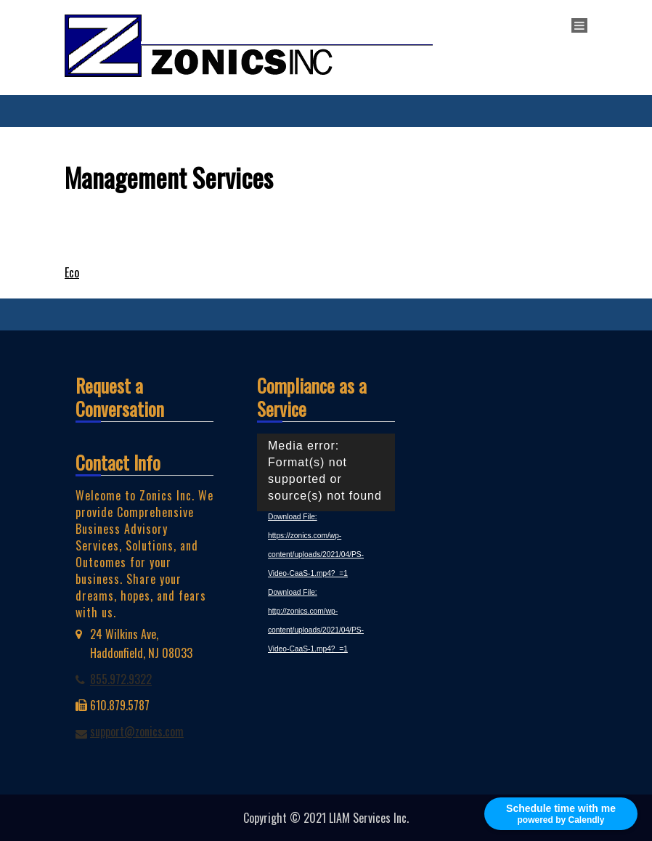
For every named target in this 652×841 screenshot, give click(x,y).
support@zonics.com (137, 731)
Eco (72, 272)
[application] (326, 472)
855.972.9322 (121, 679)
